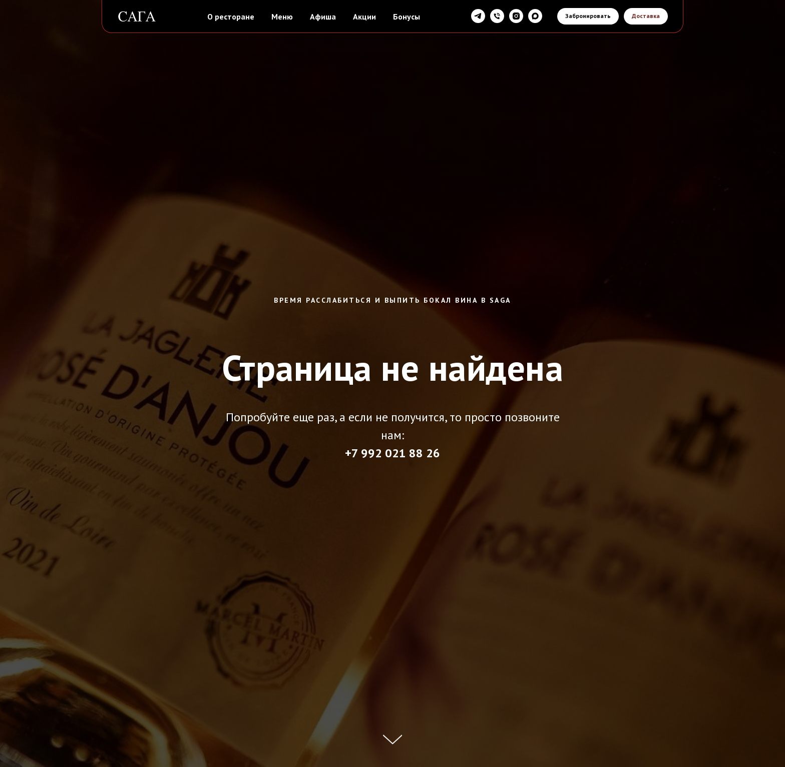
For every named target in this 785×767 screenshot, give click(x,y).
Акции (364, 17)
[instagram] (516, 16)
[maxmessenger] (535, 16)
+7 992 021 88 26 (392, 453)
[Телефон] (497, 16)
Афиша (323, 17)
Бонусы (406, 17)
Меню (282, 17)
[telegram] (478, 16)
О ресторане (230, 17)
